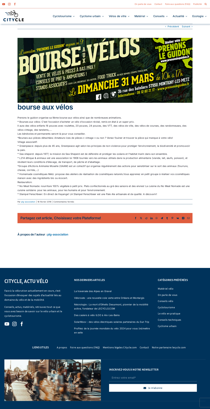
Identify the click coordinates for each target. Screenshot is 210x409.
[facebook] (15, 4)
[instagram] (9, 4)
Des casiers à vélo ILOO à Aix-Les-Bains (97, 315)
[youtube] (3, 4)
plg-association (28, 202)
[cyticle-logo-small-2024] (13, 11)
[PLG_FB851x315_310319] (105, 70)
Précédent (173, 26)
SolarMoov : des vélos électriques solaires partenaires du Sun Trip (111, 321)
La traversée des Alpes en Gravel (93, 291)
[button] (206, 4)
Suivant (186, 26)
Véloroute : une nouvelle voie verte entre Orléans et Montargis (109, 297)
